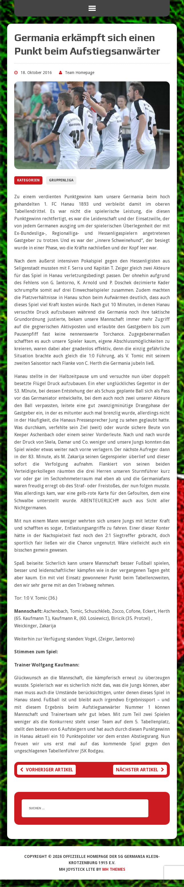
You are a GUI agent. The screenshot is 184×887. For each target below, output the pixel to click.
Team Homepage (79, 72)
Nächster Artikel (140, 769)
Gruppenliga (61, 180)
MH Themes (113, 869)
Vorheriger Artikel (46, 769)
